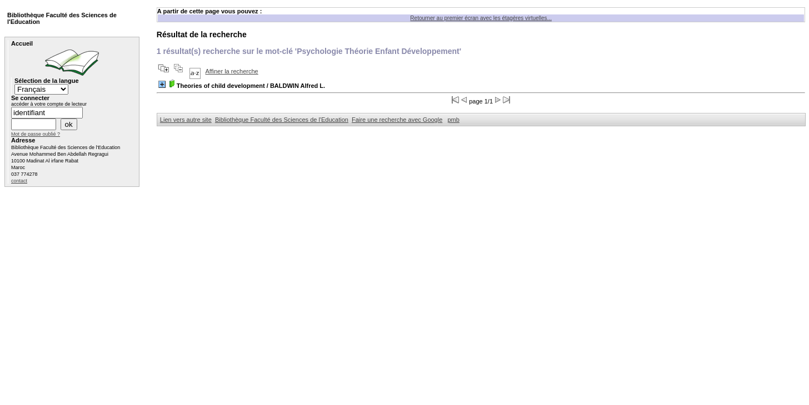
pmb (453, 119)
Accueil (22, 43)
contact (19, 181)
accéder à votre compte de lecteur (49, 104)
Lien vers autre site (186, 119)
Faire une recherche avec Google (397, 119)
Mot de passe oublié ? (35, 134)
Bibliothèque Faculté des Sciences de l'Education (281, 119)
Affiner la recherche (232, 71)
